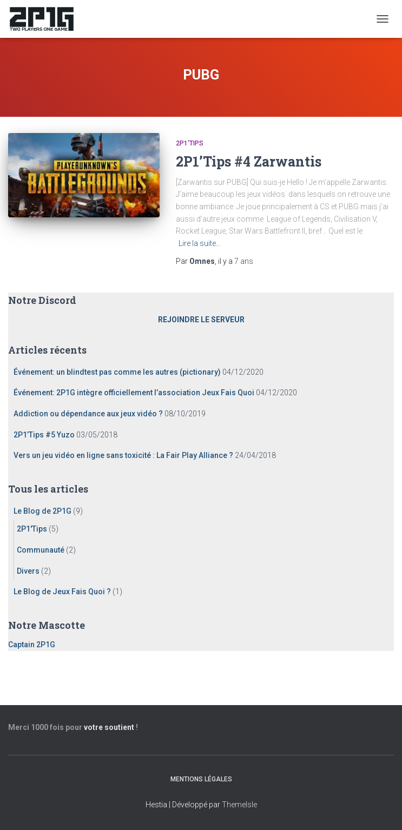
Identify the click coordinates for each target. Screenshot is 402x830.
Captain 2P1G (31, 644)
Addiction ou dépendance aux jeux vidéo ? (88, 413)
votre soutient (109, 727)
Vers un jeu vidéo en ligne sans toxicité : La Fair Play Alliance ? (123, 455)
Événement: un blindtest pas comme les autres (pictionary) (117, 372)
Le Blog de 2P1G (42, 511)
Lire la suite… (200, 243)
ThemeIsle (239, 804)
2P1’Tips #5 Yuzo (44, 434)
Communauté (40, 550)
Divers (28, 571)
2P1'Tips (189, 143)
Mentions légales (201, 779)
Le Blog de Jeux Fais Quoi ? (62, 591)
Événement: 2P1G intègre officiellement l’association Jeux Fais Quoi (134, 392)
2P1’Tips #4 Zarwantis (248, 161)
